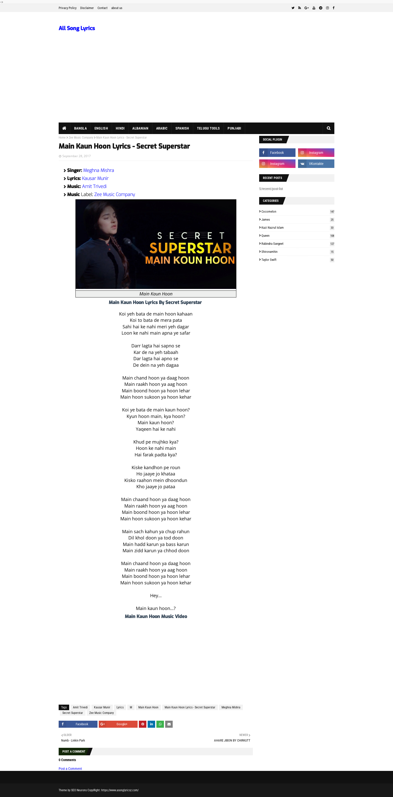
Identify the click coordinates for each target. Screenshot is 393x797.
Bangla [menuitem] (80, 128)
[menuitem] (64, 128)
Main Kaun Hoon (148, 707)
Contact (102, 8)
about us (116, 8)
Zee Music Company (81, 137)
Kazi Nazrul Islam (297, 227)
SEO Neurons (79, 790)
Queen (297, 235)
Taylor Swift (297, 260)
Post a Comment (70, 769)
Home (62, 137)
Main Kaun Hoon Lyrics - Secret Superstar (190, 707)
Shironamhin (297, 252)
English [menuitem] (101, 128)
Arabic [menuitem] (162, 128)
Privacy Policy (67, 8)
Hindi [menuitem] (120, 128)
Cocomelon (297, 211)
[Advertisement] (196, 85)
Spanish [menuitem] (182, 128)
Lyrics (120, 707)
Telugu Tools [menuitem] (208, 128)
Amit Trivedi (94, 186)
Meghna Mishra (98, 170)
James (297, 219)
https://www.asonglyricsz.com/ (120, 790)
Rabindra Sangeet (297, 244)
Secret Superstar (72, 713)
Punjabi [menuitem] (234, 128)
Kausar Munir (95, 178)
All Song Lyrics (77, 28)
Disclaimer (87, 8)
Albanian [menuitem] (140, 128)
